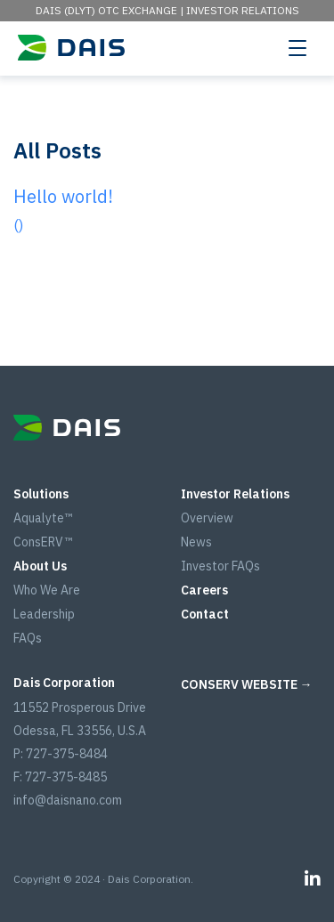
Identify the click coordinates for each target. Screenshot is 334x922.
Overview (207, 518)
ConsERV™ (42, 542)
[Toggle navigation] (297, 47)
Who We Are (46, 590)
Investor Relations (242, 10)
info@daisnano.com (67, 800)
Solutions (41, 494)
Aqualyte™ (42, 518)
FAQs (27, 638)
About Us (40, 566)
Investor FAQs (220, 566)
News (196, 542)
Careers (204, 590)
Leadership (44, 614)
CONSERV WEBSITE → (247, 684)
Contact (205, 614)
